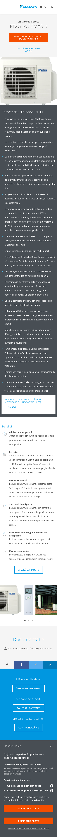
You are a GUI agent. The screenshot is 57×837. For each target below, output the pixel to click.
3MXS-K (12, 407)
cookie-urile (37, 800)
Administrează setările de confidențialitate (28, 828)
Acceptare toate (28, 808)
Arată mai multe (28, 569)
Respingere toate (28, 821)
